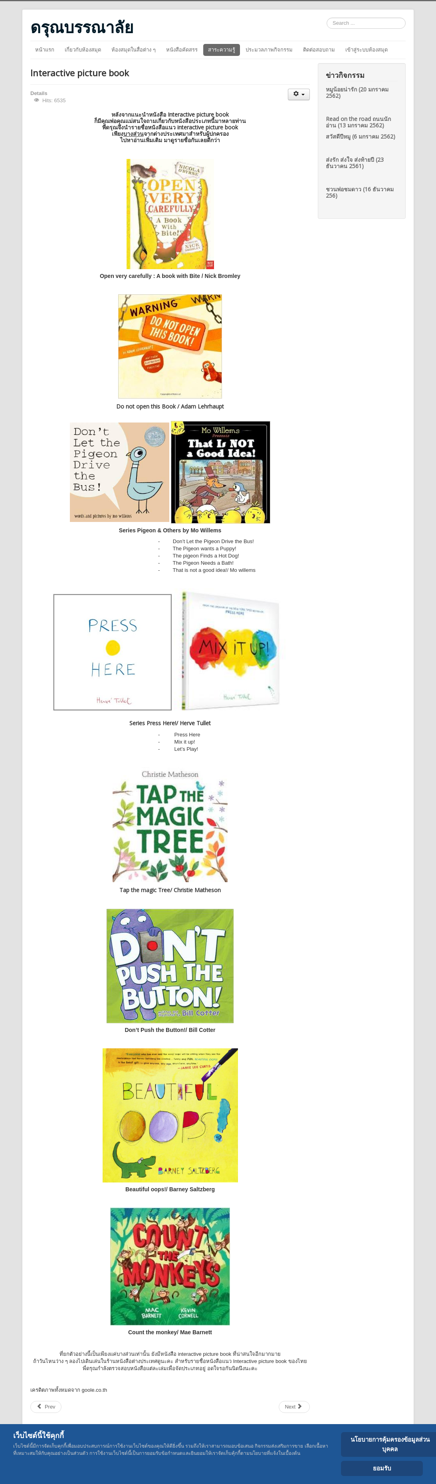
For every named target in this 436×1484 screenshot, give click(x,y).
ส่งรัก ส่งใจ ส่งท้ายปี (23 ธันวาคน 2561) (355, 163)
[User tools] (299, 94)
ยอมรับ (382, 1468)
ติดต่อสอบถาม (319, 50)
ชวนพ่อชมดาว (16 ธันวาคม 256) (360, 192)
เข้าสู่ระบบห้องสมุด (366, 50)
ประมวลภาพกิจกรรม (269, 50)
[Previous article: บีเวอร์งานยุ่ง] (45, 1407)
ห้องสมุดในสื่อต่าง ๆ (133, 50)
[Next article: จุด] (294, 1407)
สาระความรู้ (221, 50)
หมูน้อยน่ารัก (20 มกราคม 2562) (357, 92)
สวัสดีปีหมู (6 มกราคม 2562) (360, 136)
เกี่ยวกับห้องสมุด (83, 50)
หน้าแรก (44, 50)
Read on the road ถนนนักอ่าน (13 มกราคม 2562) (358, 122)
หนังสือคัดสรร (182, 50)
